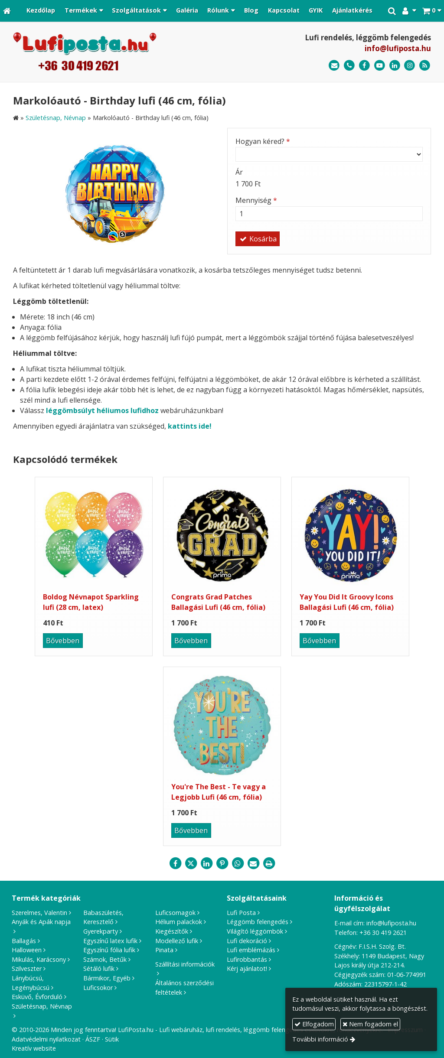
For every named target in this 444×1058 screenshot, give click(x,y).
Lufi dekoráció (247, 941)
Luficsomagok (175, 912)
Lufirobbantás (247, 959)
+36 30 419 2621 (383, 932)
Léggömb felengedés (257, 922)
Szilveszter (27, 968)
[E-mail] (334, 65)
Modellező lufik (176, 941)
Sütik (112, 1039)
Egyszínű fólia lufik (109, 950)
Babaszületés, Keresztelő (103, 917)
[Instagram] (409, 65)
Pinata (164, 950)
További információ (320, 1039)
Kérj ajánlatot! (247, 968)
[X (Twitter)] (191, 863)
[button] (431, 11)
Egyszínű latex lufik (110, 941)
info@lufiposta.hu (398, 48)
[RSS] (424, 65)
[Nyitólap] (7, 11)
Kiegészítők (171, 931)
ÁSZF (92, 1039)
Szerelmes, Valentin (39, 912)
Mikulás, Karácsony (39, 959)
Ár (239, 172)
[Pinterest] (222, 863)
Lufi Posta (241, 912)
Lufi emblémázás (251, 950)
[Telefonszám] (349, 65)
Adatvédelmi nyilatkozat (46, 1039)
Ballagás (24, 941)
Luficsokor (98, 987)
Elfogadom (314, 1024)
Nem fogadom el (370, 1024)
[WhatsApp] (238, 863)
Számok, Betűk (105, 959)
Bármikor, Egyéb (107, 978)
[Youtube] (379, 65)
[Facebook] (364, 65)
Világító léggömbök (255, 931)
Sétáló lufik (98, 968)
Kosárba (257, 239)
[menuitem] (41, 11)
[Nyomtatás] (269, 863)
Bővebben (62, 640)
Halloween (27, 950)
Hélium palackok (178, 922)
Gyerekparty (100, 931)
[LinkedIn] (394, 65)
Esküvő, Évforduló (37, 997)
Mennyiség (256, 200)
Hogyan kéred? (262, 141)
